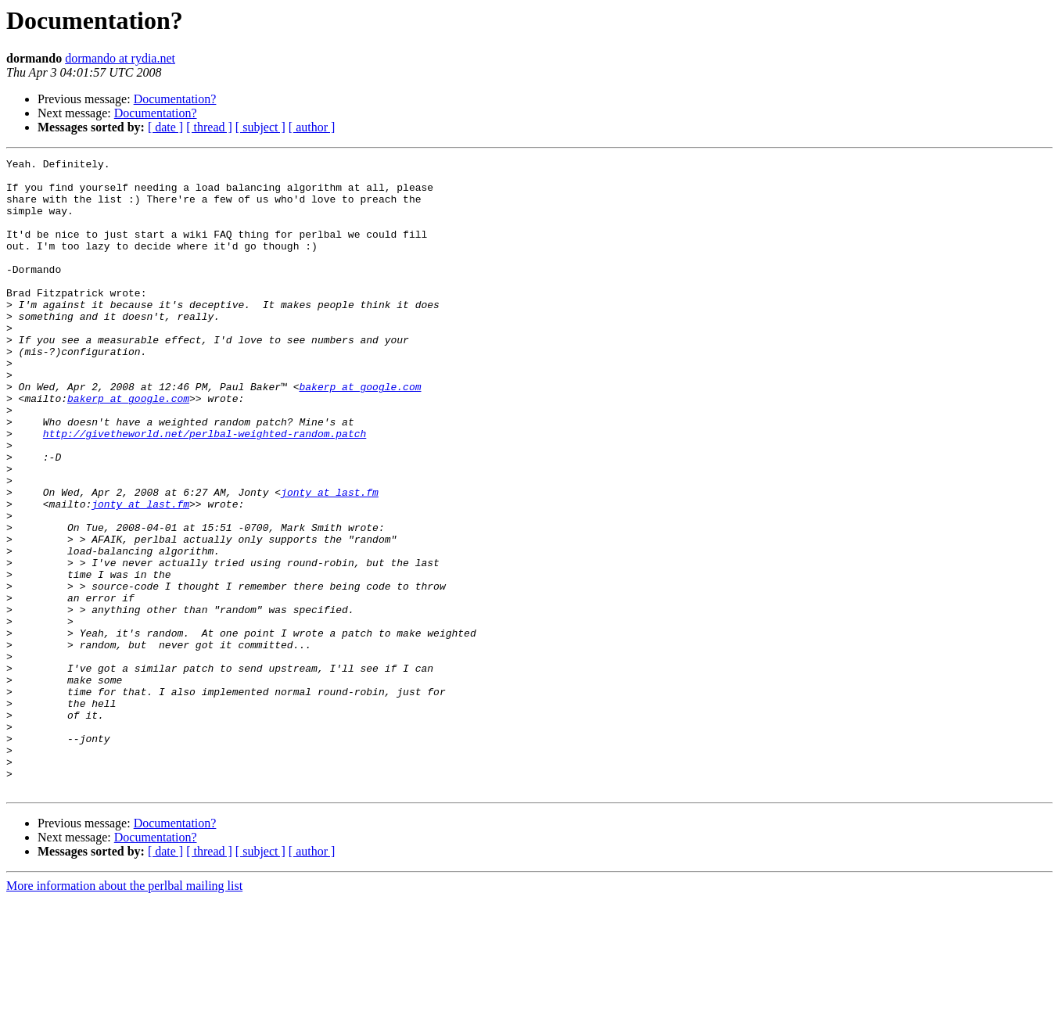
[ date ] (165, 127)
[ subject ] (260, 127)
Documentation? (175, 99)
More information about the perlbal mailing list (124, 1012)
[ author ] (312, 127)
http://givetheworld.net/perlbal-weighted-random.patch (204, 490)
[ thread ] (209, 127)
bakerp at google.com (360, 433)
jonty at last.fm (330, 560)
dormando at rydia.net (120, 58)
